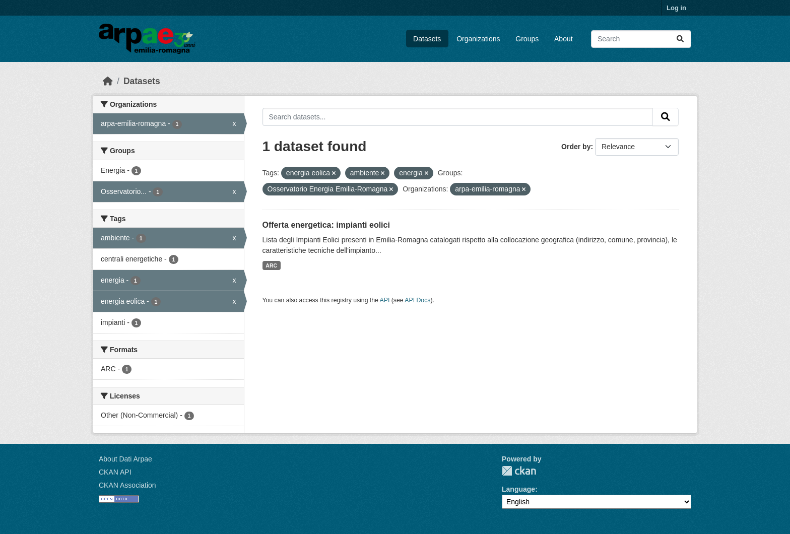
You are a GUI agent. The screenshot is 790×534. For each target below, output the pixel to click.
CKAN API (115, 472)
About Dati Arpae (125, 459)
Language (518, 489)
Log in (676, 8)
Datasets (427, 39)
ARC (271, 265)
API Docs (417, 300)
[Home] (108, 81)
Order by (575, 147)
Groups (527, 39)
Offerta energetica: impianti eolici (326, 225)
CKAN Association (127, 485)
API (385, 300)
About (563, 39)
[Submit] (680, 39)
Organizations (478, 39)
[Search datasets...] (641, 39)
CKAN (519, 470)
